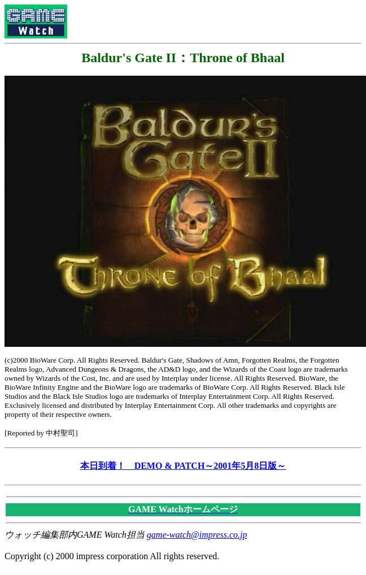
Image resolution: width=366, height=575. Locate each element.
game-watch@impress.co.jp (197, 534)
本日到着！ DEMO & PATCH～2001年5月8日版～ (183, 466)
